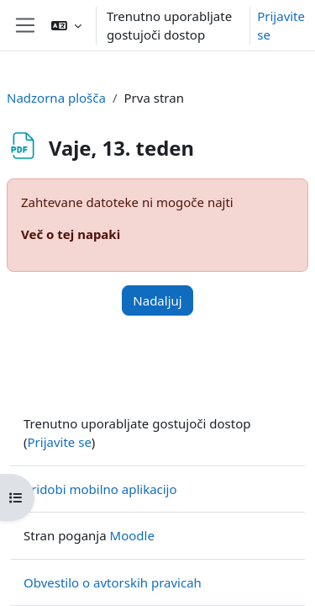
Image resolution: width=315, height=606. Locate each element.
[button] (66, 25)
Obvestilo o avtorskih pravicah (113, 582)
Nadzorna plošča (56, 97)
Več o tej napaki (70, 234)
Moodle (132, 535)
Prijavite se (281, 26)
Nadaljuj (157, 300)
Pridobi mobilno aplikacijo (100, 489)
